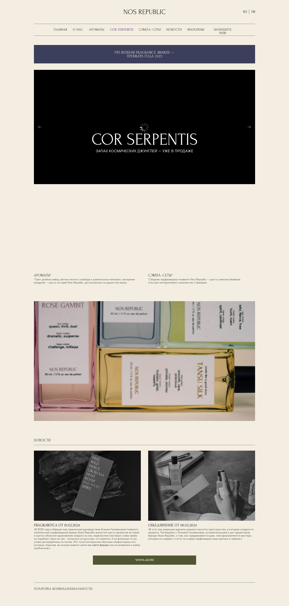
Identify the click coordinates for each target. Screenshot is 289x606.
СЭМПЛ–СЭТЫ (150, 29)
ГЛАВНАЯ (60, 29)
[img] (87, 236)
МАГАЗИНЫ (196, 29)
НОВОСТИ (174, 29)
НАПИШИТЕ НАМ (223, 31)
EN (253, 11)
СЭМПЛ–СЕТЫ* (160, 275)
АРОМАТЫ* (42, 275)
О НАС (78, 29)
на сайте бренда (98, 545)
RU (245, 11)
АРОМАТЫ (97, 29)
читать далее (144, 560)
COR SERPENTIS (122, 29)
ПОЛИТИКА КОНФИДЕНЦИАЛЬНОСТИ (63, 589)
